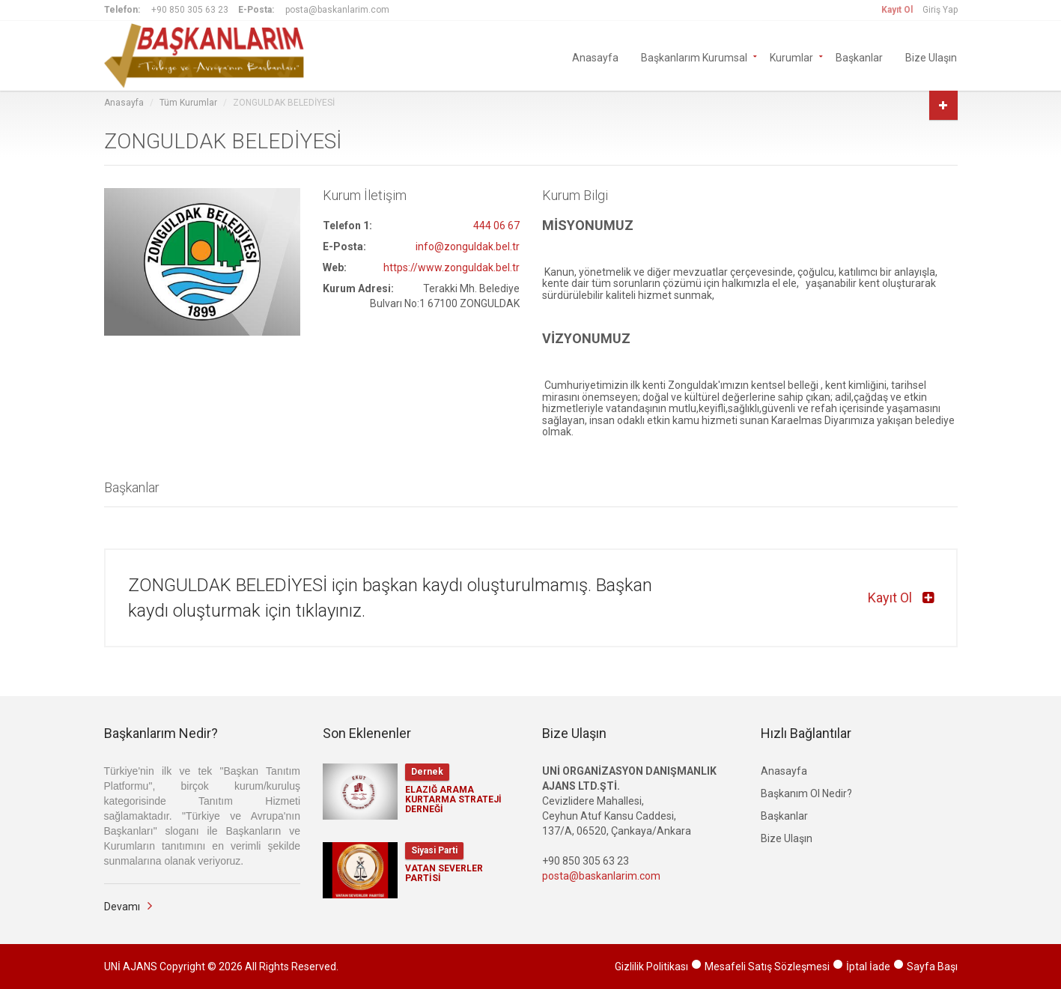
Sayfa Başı (932, 967)
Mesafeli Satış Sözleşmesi (767, 967)
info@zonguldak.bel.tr (468, 246)
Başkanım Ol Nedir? (806, 793)
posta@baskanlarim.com (337, 9)
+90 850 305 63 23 (189, 9)
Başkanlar (859, 58)
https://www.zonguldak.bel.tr (451, 267)
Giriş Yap (940, 9)
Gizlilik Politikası (651, 967)
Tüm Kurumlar (188, 102)
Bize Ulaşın (931, 58)
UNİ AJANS (130, 967)
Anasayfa (595, 58)
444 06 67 (496, 226)
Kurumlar (791, 58)
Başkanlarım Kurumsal (694, 58)
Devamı (122, 907)
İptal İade (868, 967)
